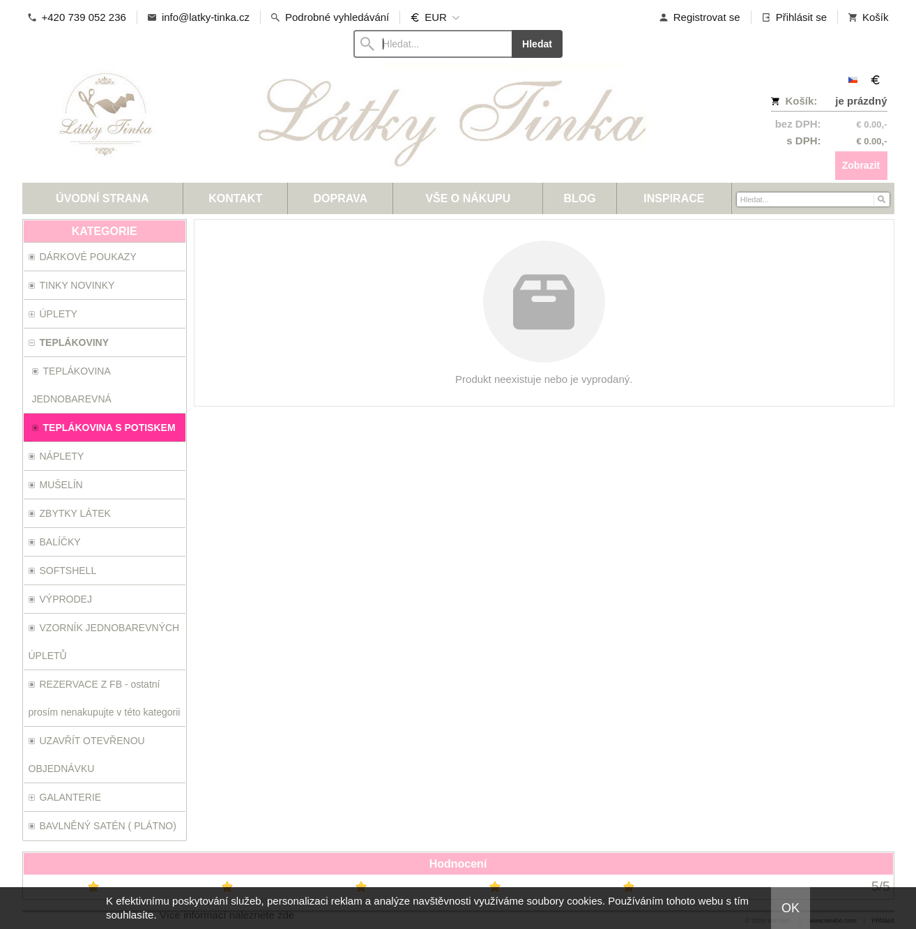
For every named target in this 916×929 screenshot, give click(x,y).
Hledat (537, 44)
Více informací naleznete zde (227, 915)
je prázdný (861, 101)
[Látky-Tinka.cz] (350, 122)
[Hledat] (881, 198)
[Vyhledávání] (432, 44)
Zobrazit (861, 165)
